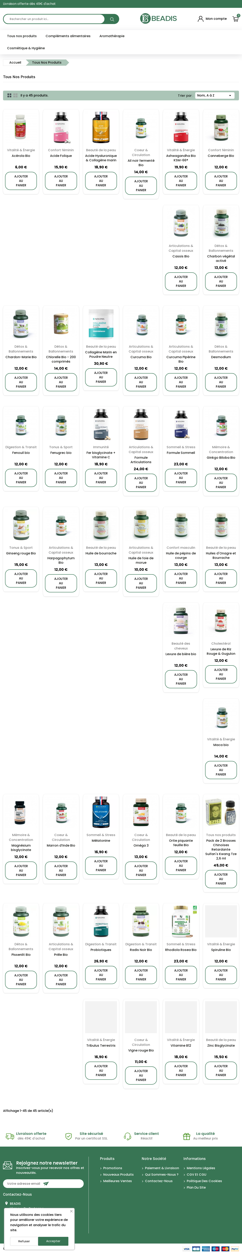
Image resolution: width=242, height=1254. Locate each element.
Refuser (24, 1241)
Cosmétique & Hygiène (26, 48)
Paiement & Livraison (161, 1168)
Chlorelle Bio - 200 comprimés (61, 359)
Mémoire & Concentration (221, 449)
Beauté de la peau (101, 150)
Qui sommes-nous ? (161, 1174)
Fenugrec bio (61, 453)
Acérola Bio (21, 156)
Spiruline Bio (221, 950)
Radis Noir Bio (141, 950)
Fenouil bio (21, 453)
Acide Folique (61, 156)
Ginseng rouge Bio (21, 553)
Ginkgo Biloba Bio (221, 457)
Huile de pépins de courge (181, 555)
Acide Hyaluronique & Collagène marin (101, 158)
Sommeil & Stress (181, 447)
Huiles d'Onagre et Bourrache (221, 555)
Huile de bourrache (101, 553)
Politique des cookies (204, 1181)
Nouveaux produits (118, 1174)
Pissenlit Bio (21, 955)
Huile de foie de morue (140, 560)
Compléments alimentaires (68, 36)
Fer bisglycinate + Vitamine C (101, 455)
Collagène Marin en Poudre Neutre (101, 354)
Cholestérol (221, 643)
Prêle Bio (61, 955)
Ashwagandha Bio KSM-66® (181, 158)
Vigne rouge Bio (141, 1050)
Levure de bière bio (181, 654)
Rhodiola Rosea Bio (181, 950)
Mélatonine (101, 840)
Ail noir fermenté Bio (141, 162)
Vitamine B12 (181, 1045)
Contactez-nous (17, 1194)
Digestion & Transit (21, 447)
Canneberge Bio (221, 156)
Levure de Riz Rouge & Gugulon (221, 651)
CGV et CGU (196, 1174)
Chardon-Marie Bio (21, 357)
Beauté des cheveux (181, 646)
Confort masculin (181, 547)
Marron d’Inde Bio (61, 845)
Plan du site (196, 1187)
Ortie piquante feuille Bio (181, 842)
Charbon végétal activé (221, 258)
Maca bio (221, 745)
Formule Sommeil (181, 453)
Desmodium (221, 357)
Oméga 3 (141, 845)
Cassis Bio (180, 256)
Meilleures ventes (117, 1181)
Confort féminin (61, 150)
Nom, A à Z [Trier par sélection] (215, 95)
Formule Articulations (140, 459)
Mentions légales (200, 1168)
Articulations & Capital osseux (181, 248)
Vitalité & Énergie (21, 150)
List (16, 95)
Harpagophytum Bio (61, 560)
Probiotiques (101, 950)
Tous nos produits (22, 36)
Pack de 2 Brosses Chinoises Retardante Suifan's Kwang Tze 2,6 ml (221, 849)
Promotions (112, 1168)
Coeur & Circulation (141, 152)
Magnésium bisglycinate (21, 847)
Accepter (53, 1241)
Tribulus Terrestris (101, 1045)
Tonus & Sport (61, 447)
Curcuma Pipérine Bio (180, 359)
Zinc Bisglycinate (221, 1045)
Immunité (101, 447)
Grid (9, 95)
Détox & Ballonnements (221, 248)
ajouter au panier (21, 180)
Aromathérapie (111, 36)
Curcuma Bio (141, 357)
